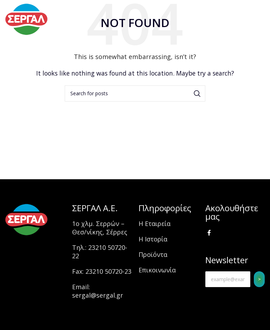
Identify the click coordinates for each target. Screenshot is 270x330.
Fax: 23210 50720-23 (101, 271)
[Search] (135, 93)
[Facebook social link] (209, 233)
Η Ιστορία (153, 239)
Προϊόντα (153, 254)
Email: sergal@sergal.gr (97, 291)
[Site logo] (26, 18)
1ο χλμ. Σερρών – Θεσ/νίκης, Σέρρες (99, 227)
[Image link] (26, 219)
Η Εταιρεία (155, 223)
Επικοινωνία (157, 270)
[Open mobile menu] (252, 19)
